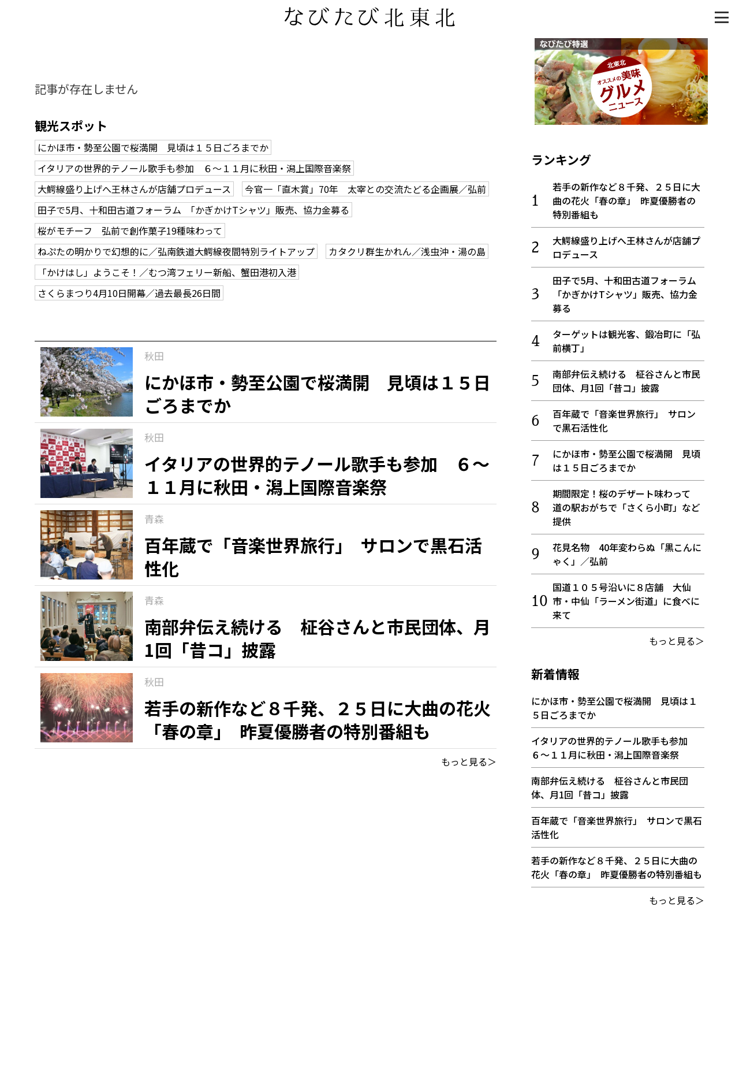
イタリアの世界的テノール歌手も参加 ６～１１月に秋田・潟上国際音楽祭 (194, 168)
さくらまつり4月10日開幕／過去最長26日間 (129, 293)
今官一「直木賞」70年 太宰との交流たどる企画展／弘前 (365, 189)
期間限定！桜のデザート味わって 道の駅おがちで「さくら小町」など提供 (626, 504)
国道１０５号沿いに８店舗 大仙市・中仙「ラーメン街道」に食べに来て (626, 597)
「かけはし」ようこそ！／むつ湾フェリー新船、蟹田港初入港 (167, 272)
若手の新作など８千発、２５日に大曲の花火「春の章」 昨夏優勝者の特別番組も (626, 197)
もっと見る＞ (469, 761)
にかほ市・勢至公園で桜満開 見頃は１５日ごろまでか (153, 147)
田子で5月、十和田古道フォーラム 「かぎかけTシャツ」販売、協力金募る (193, 210)
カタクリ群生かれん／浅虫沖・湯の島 (407, 251)
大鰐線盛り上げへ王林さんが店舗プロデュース (134, 189)
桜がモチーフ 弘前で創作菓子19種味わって (130, 230)
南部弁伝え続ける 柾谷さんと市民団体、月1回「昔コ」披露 (626, 377)
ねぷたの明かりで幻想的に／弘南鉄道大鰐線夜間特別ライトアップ (176, 251)
